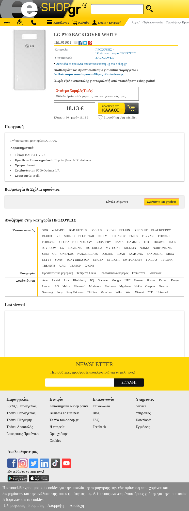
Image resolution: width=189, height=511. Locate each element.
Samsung (47, 292)
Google (116, 280)
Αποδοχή (77, 505)
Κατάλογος (58, 22)
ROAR (121, 254)
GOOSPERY (103, 242)
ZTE (150, 292)
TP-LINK (167, 259)
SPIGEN (98, 259)
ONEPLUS (67, 254)
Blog (96, 413)
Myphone (125, 286)
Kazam (163, 280)
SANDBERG (155, 254)
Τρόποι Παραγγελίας (20, 413)
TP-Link (92, 292)
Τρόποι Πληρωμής (19, 420)
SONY (59, 259)
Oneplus (150, 286)
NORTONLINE (162, 248)
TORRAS (151, 259)
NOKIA (144, 248)
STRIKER (113, 259)
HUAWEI (160, 242)
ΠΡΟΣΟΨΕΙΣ (103, 49)
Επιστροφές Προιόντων (22, 434)
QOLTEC (107, 254)
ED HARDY (118, 236)
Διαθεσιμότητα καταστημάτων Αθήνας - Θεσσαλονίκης (88, 74)
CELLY (102, 236)
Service (141, 406)
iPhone (151, 280)
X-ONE (89, 265)
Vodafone (106, 292)
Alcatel (55, 280)
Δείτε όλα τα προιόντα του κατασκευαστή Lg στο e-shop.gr (91, 64)
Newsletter (94, 364)
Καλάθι (80, 22)
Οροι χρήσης (58, 434)
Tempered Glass (86, 273)
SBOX (170, 254)
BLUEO (47, 236)
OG (54, 254)
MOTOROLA (94, 248)
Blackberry (79, 280)
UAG (62, 265)
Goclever (103, 280)
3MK (45, 230)
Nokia (138, 286)
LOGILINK (75, 248)
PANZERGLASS (87, 254)
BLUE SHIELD (65, 236)
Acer (45, 280)
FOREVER (49, 242)
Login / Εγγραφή (107, 22)
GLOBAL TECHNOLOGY (75, 242)
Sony (60, 292)
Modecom (95, 286)
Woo (128, 292)
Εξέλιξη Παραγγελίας (21, 406)
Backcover (155, 273)
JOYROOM (49, 248)
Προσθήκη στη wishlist (117, 117)
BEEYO (111, 230)
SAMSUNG (135, 254)
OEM (45, 254)
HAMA (119, 242)
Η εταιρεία (57, 427)
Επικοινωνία (101, 406)
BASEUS (96, 230)
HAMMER (134, 242)
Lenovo (46, 286)
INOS (172, 242)
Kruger (175, 280)
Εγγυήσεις (143, 427)
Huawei (138, 280)
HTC (147, 242)
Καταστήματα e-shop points (69, 406)
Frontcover (138, 273)
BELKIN (124, 230)
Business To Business (64, 413)
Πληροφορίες (14, 505)
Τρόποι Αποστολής (19, 427)
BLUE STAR (86, 236)
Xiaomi (139, 292)
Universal (162, 292)
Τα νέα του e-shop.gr (64, 420)
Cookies (55, 441)
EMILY (133, 236)
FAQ (96, 420)
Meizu (66, 286)
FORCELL (164, 236)
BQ (92, 280)
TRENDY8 (49, 265)
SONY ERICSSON (77, 259)
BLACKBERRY (161, 230)
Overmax (164, 286)
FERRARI (148, 236)
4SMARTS (58, 230)
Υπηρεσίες (143, 413)
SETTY (46, 259)
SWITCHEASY (132, 259)
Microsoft (79, 286)
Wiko (119, 292)
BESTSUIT (141, 230)
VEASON (75, 265)
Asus (66, 280)
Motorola (110, 286)
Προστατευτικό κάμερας (113, 273)
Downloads (144, 420)
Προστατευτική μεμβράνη (57, 273)
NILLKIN (130, 248)
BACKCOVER (104, 57)
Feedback (99, 427)
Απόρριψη (55, 505)
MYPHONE (113, 248)
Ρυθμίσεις (36, 505)
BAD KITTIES (78, 230)
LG (62, 248)
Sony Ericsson (74, 292)
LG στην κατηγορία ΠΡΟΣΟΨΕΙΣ (115, 53)
